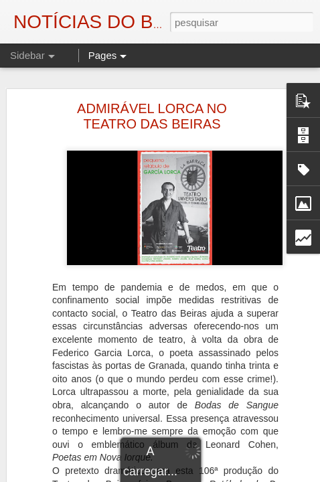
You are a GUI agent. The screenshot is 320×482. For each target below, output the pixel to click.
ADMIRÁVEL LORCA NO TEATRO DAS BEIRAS (152, 116)
